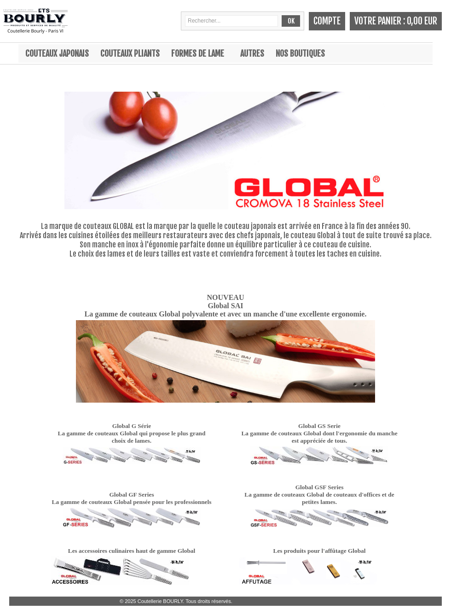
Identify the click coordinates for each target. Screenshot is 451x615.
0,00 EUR (422, 21)
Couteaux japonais (57, 53)
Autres (252, 53)
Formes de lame (197, 53)
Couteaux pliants (130, 53)
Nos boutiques (300, 53)
